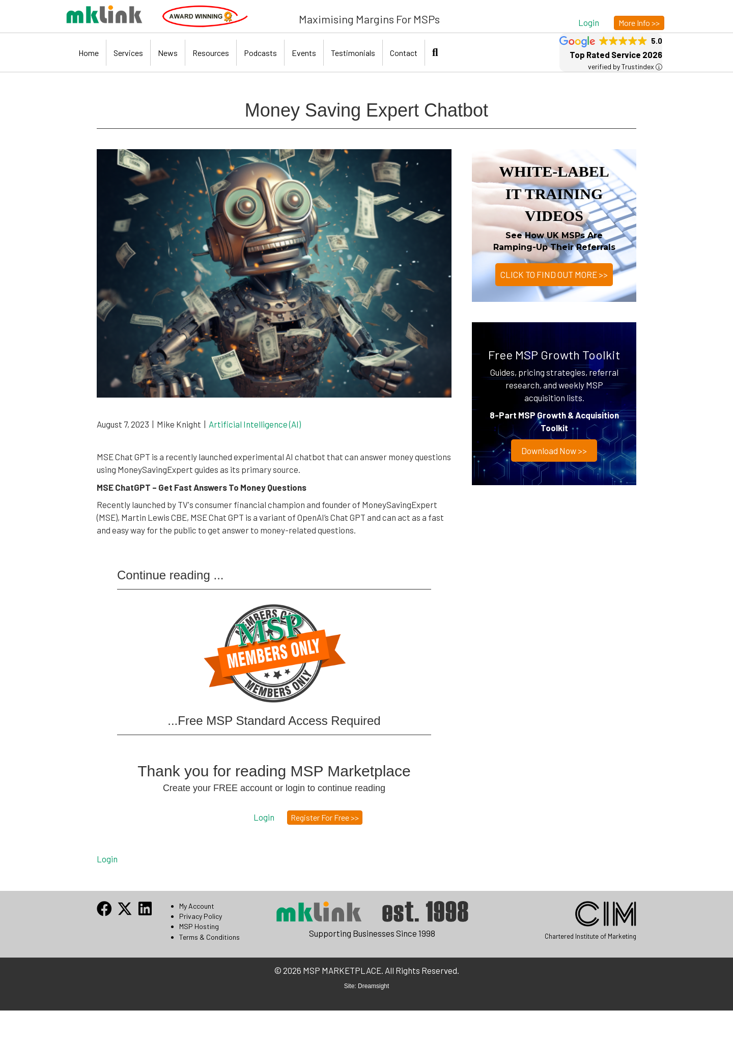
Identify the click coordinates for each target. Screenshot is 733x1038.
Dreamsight (373, 986)
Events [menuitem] (304, 53)
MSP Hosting (199, 926)
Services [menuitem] (128, 53)
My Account (196, 906)
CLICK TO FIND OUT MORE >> (554, 274)
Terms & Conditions (209, 937)
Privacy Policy (200, 916)
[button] (588, 22)
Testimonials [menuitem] (353, 53)
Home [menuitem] (88, 53)
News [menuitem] (168, 53)
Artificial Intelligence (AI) (255, 424)
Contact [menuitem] (403, 53)
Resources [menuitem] (210, 53)
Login (107, 859)
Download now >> (554, 450)
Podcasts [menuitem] (260, 53)
